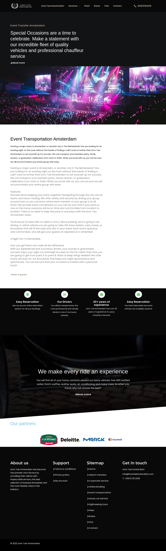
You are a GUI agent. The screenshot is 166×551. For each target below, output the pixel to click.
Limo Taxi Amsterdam (52, 6)
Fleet (87, 6)
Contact (117, 6)
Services (74, 6)
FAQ (107, 6)
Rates (97, 6)
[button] (78, 6)
